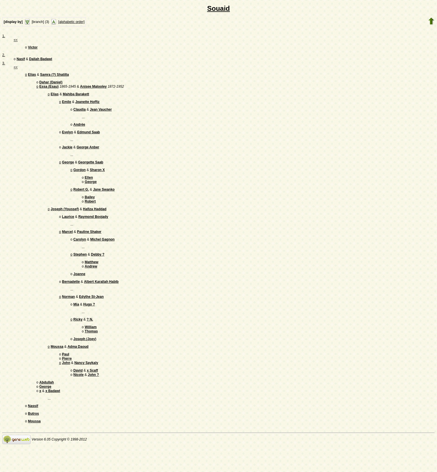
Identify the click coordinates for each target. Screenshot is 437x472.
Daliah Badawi (40, 60)
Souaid (218, 8)
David (78, 392)
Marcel (67, 244)
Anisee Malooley (93, 89)
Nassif (33, 430)
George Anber (88, 153)
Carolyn (79, 252)
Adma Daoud (78, 366)
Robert (90, 212)
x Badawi (52, 415)
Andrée (79, 130)
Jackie (67, 153)
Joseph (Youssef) (65, 220)
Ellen (89, 185)
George (68, 169)
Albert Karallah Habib (101, 297)
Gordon (79, 177)
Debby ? (97, 267)
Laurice (68, 228)
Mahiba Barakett (76, 98)
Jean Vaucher (101, 114)
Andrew (91, 281)
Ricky (78, 336)
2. (3, 56)
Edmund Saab (88, 138)
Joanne (79, 289)
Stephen (80, 267)
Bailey (90, 207)
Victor (33, 48)
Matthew (91, 276)
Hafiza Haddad (94, 220)
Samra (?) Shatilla (54, 76)
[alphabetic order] (71, 22)
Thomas (91, 349)
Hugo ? (89, 321)
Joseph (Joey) (84, 358)
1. (3, 36)
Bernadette (71, 297)
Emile (66, 106)
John (66, 384)
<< (16, 40)
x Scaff (92, 392)
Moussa (57, 366)
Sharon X (97, 177)
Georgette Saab (90, 169)
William (91, 345)
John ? (93, 397)
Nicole (78, 397)
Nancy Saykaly (86, 384)
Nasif (21, 60)
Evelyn (67, 138)
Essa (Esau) (49, 89)
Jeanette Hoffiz (87, 106)
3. (3, 64)
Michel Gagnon (102, 252)
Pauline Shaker (89, 244)
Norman (68, 313)
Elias (32, 76)
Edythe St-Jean (91, 313)
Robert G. (81, 199)
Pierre (67, 379)
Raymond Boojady (93, 228)
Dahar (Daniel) (50, 85)
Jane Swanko (104, 199)
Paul (65, 374)
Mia (76, 321)
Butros (33, 439)
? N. (90, 336)
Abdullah (46, 405)
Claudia (79, 114)
